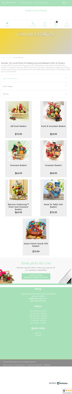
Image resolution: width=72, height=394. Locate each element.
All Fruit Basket (18, 126)
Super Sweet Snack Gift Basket (36, 244)
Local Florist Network (34, 365)
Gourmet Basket (18, 165)
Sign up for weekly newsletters (36, 276)
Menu (7, 26)
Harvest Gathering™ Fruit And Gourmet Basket (18, 207)
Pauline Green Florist (36, 10)
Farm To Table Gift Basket (53, 205)
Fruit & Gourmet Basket (53, 126)
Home (3, 57)
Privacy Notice (20, 365)
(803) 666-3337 (10, 3)
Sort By (6, 94)
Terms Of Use (7, 365)
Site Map (47, 365)
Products (8, 57)
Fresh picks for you (36, 266)
